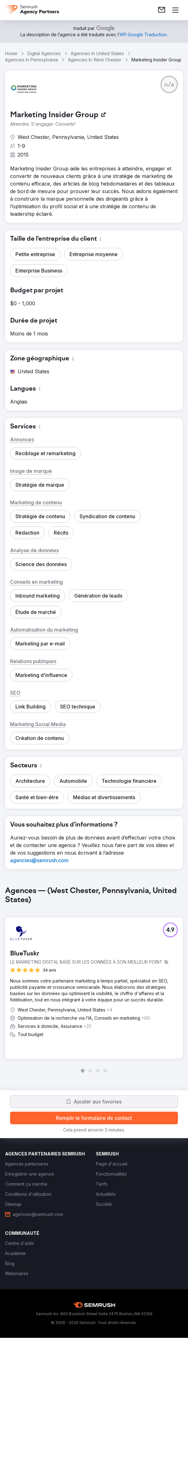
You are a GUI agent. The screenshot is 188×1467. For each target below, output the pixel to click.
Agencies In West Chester (94, 59)
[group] (94, 980)
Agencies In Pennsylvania (31, 59)
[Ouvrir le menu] (175, 10)
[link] (161, 10)
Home (11, 53)
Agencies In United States (97, 53)
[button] (169, 84)
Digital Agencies (44, 53)
